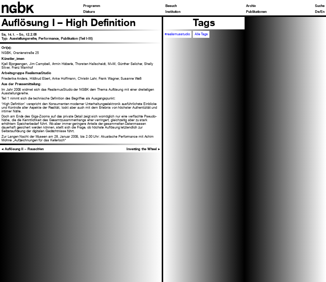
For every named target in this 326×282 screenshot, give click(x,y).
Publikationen (256, 12)
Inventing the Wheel (144, 149)
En (322, 12)
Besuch (170, 6)
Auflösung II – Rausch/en (22, 149)
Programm (91, 6)
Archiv (251, 6)
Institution (172, 12)
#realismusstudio (177, 34)
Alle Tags (201, 34)
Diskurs (89, 12)
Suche (320, 6)
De (317, 12)
